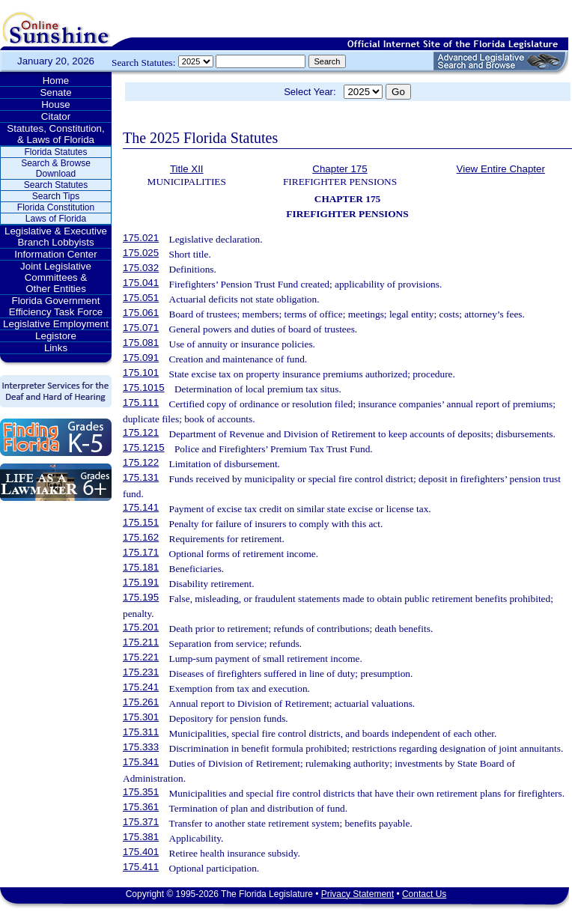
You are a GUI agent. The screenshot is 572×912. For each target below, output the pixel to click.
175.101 (141, 372)
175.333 (141, 747)
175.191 (141, 582)
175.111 (141, 402)
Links (55, 347)
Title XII (187, 168)
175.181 (141, 567)
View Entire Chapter (501, 168)
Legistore (55, 335)
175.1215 (144, 447)
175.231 (141, 672)
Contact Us (424, 894)
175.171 (141, 552)
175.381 (141, 836)
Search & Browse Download (56, 168)
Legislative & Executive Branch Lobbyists (55, 236)
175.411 (141, 866)
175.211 (141, 642)
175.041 (141, 282)
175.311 (141, 732)
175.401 (141, 851)
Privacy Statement (357, 894)
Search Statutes (56, 185)
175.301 (141, 717)
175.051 (141, 297)
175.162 (141, 537)
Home (56, 80)
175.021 (141, 237)
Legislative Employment (56, 323)
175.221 (141, 657)
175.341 (141, 761)
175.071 (141, 327)
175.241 (141, 687)
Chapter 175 (339, 168)
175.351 (141, 791)
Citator (55, 116)
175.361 (141, 806)
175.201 (141, 627)
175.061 (141, 312)
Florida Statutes (55, 152)
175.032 (141, 267)
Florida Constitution (55, 207)
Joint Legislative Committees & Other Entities (55, 277)
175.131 (141, 477)
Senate (55, 92)
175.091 (141, 357)
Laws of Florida (55, 218)
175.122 (141, 462)
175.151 (141, 522)
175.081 (141, 342)
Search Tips (55, 196)
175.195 (141, 597)
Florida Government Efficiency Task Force (56, 306)
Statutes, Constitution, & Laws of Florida (55, 134)
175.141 (141, 507)
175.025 (141, 252)
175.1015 (144, 387)
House (55, 104)
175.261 (141, 702)
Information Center (55, 254)
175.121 (141, 432)
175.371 (141, 821)
